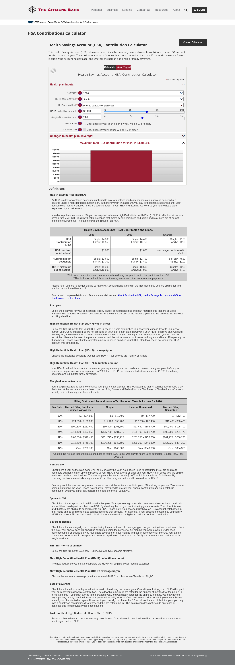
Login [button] (200, 10)
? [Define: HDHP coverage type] (79, 98)
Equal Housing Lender (194, 655)
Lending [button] (127, 9)
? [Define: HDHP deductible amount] (79, 111)
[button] (187, 10)
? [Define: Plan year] (79, 92)
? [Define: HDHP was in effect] (79, 105)
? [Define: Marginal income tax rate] (79, 117)
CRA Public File (114, 655)
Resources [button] (161, 9)
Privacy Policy (34, 655)
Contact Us (143, 9)
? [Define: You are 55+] (79, 123)
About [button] (176, 9)
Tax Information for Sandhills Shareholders (84, 655)
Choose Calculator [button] (193, 42)
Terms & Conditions (52, 655)
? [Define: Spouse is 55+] (79, 129)
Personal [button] (96, 9)
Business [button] (112, 9)
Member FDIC (179, 655)
